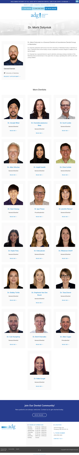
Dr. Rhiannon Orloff (66, 249)
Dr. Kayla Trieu (13, 249)
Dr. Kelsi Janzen (39, 249)
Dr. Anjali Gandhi (39, 166)
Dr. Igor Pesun (39, 208)
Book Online (51, 8)
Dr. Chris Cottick (65, 166)
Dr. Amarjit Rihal (13, 122)
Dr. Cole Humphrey (13, 335)
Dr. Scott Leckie (65, 122)
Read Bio (13, 129)
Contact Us (58, 437)
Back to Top (3, 449)
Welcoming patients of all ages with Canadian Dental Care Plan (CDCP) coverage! (39, 1)
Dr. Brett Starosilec (39, 335)
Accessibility (11, 447)
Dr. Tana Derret (65, 291)
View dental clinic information (39, 453)
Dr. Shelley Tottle (13, 291)
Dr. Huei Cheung (13, 208)
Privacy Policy (4, 447)
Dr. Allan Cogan (65, 335)
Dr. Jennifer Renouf (65, 208)
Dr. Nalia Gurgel (39, 377)
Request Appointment (11, 75)
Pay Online (27, 8)
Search (17, 447)
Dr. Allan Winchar (13, 166)
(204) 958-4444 (39, 8)
